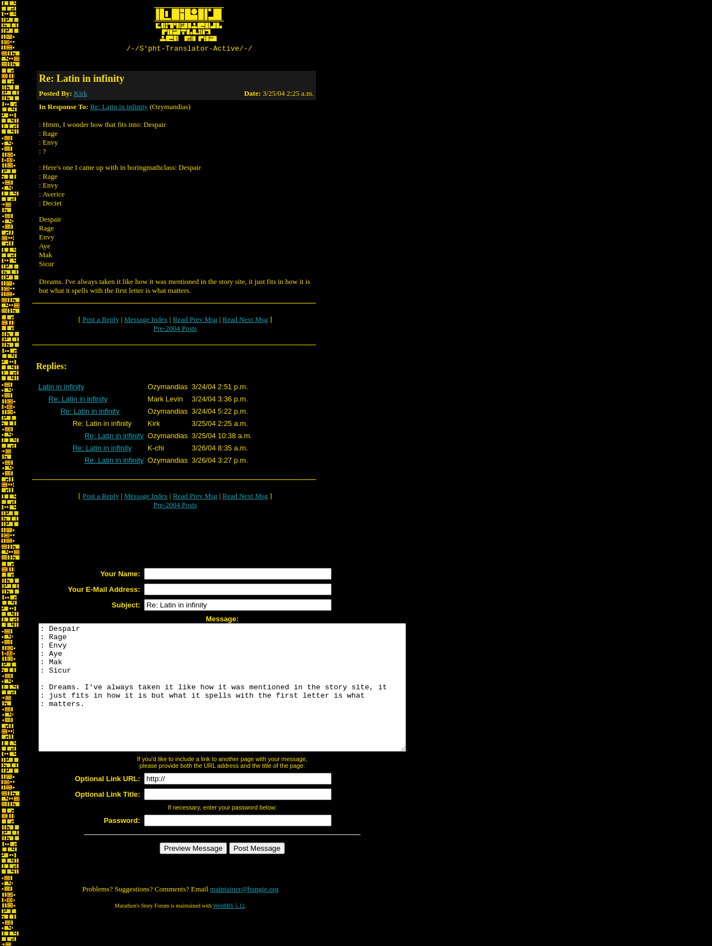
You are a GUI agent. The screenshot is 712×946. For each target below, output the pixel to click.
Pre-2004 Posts (175, 330)
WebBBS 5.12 (229, 932)
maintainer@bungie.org (244, 915)
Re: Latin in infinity (119, 108)
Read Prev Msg (195, 321)
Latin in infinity (61, 388)
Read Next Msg (245, 321)
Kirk (80, 95)
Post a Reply (100, 321)
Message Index (145, 321)
